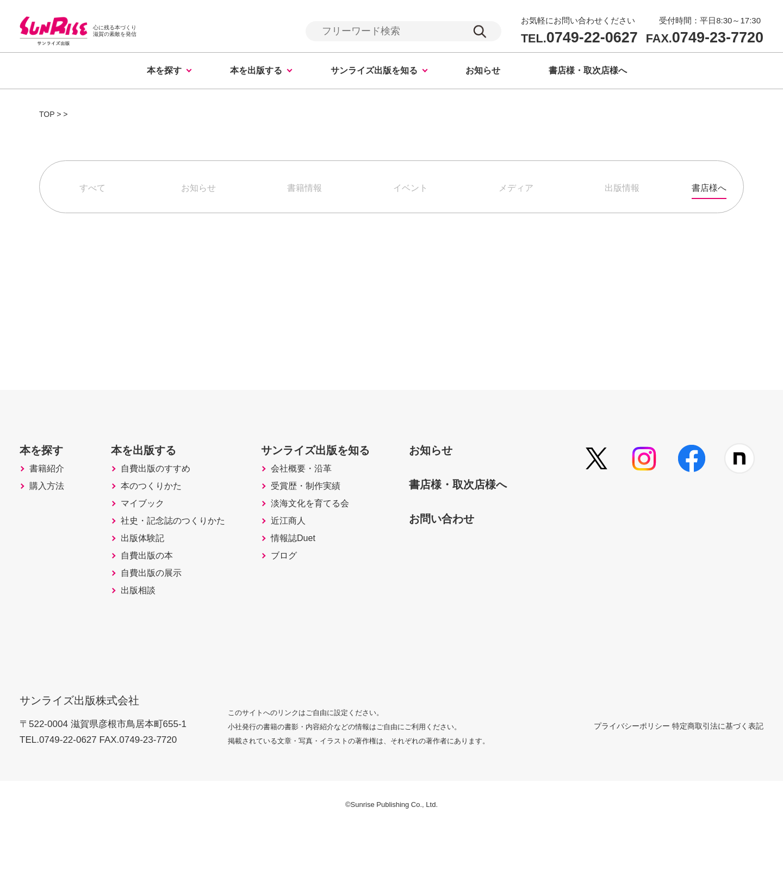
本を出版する (256, 72)
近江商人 (311, 557)
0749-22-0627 (579, 38)
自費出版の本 (156, 603)
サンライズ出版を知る (374, 72)
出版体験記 (151, 580)
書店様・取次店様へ (588, 72)
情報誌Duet (316, 580)
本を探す (164, 72)
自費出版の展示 (161, 626)
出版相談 (146, 649)
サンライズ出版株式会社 (87, 746)
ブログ (306, 603)
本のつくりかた (161, 512)
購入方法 (50, 512)
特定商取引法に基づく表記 (717, 778)
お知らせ (482, 72)
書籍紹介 (50, 489)
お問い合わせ (481, 536)
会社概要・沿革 (325, 489)
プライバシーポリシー (606, 778)
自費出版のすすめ (166, 489)
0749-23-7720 (704, 38)
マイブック (151, 534)
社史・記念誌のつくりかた (186, 557)
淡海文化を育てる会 (335, 534)
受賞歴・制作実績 (330, 512)
